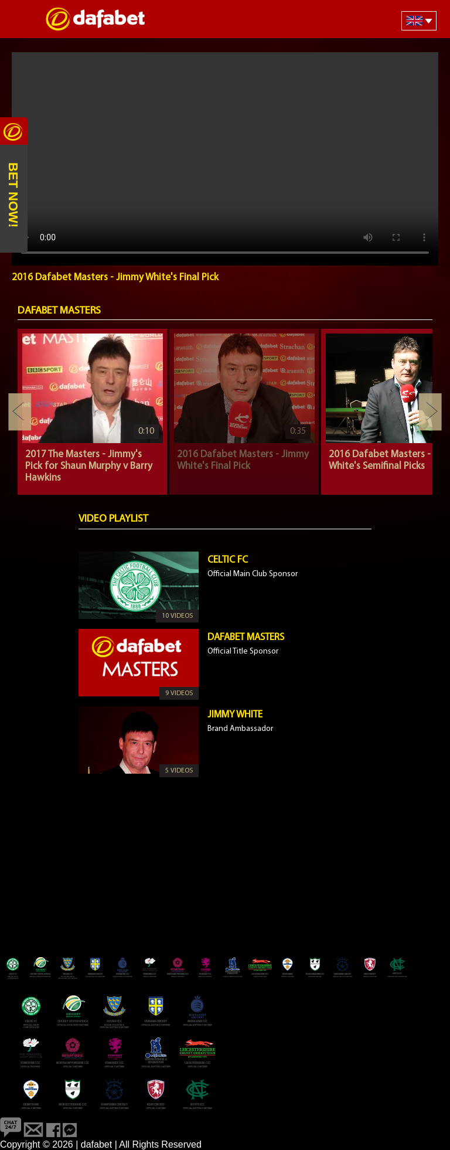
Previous (20, 412)
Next (430, 412)
